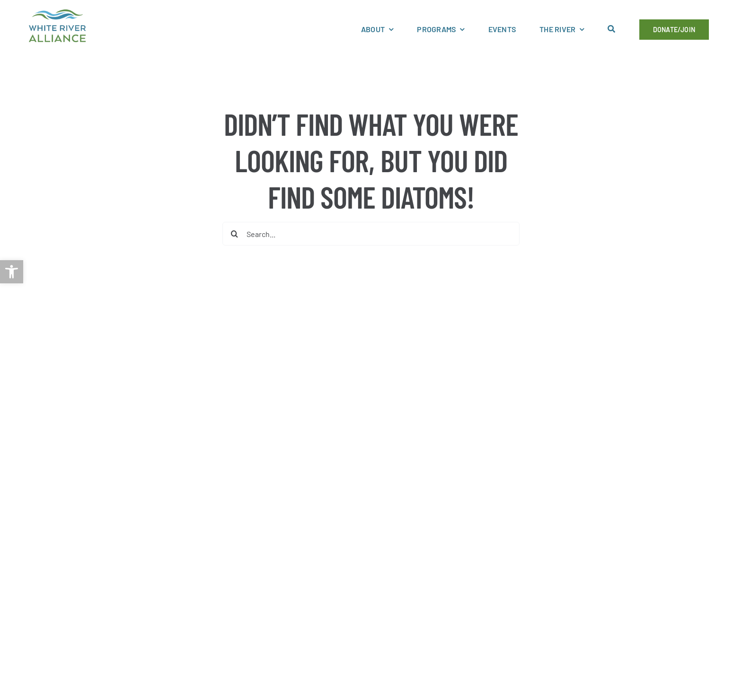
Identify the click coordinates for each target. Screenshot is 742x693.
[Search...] (370, 234)
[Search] (234, 234)
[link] (11, 271)
